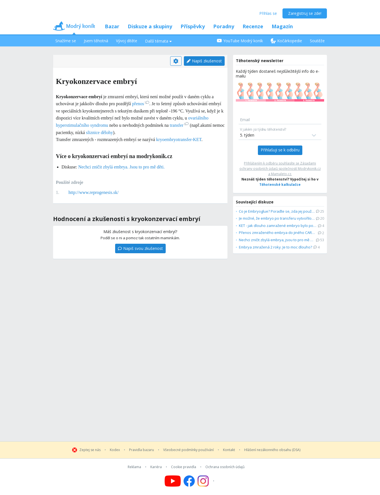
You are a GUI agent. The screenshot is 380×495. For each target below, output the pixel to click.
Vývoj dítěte (126, 40)
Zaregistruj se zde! (304, 13)
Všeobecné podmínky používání (188, 450)
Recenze (253, 26)
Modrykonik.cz (309, 168)
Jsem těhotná (96, 40)
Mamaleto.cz (281, 174)
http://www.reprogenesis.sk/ (93, 192)
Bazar (112, 26)
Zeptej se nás (90, 450)
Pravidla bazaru (141, 450)
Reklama (134, 467)
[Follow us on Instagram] (207, 481)
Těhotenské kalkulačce (280, 184)
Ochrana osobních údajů (224, 467)
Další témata (158, 41)
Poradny (223, 26)
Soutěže (317, 40)
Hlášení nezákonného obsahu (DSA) (272, 450)
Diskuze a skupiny (150, 26)
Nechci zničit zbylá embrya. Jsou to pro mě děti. (121, 167)
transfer (179, 125)
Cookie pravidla (183, 467)
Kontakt (229, 450)
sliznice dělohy (99, 132)
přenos (140, 103)
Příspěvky (192, 26)
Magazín (282, 26)
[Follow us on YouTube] (173, 481)
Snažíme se (65, 40)
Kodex (115, 450)
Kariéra (156, 467)
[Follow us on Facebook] (189, 481)
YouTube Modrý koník (240, 40)
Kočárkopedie (286, 40)
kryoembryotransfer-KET (178, 139)
